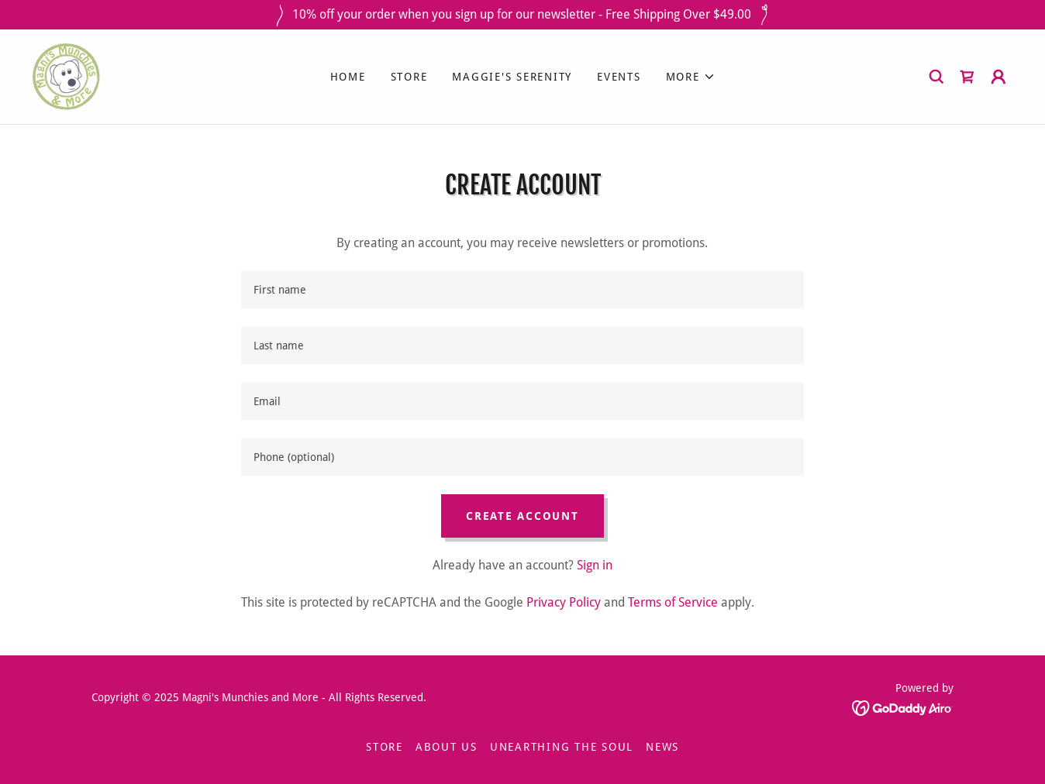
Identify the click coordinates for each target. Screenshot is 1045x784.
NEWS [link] (662, 747)
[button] (691, 76)
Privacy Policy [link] (563, 602)
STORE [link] (409, 76)
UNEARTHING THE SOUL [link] (561, 747)
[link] (66, 75)
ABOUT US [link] (447, 747)
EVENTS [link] (619, 76)
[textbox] (522, 289)
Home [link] (348, 76)
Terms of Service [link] (673, 602)
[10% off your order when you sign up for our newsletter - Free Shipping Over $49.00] (522, 14)
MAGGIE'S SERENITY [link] (512, 76)
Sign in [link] (594, 565)
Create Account (522, 516)
